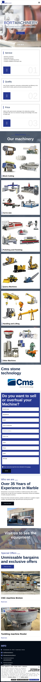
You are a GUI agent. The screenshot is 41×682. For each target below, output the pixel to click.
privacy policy (12, 677)
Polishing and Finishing (12, 250)
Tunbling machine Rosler (14, 634)
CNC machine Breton (12, 598)
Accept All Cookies (34, 679)
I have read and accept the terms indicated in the (17, 467)
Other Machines (9, 361)
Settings (13, 679)
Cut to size (7, 213)
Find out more (7, 503)
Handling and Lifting (11, 324)
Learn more (20, 32)
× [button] (39, 667)
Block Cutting (8, 176)
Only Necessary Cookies (22, 679)
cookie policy (24, 677)
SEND (6, 470)
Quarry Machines (10, 287)
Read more (4, 601)
